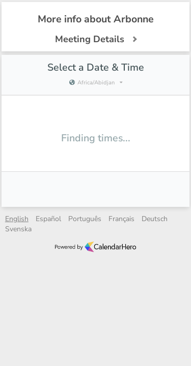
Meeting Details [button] (96, 39)
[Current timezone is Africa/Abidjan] (95, 83)
